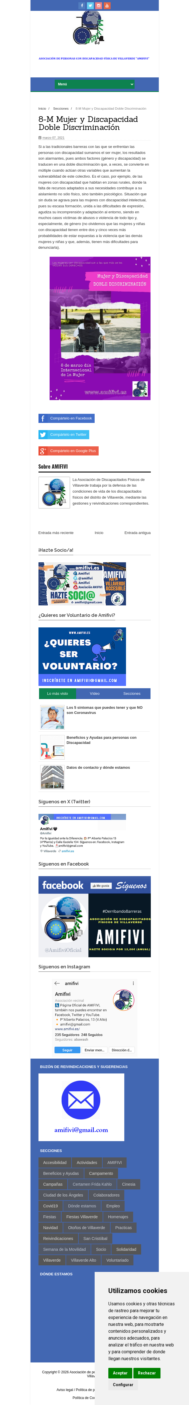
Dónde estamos (82, 1206)
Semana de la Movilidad (64, 1249)
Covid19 (50, 1206)
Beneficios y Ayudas (61, 1173)
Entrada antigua (138, 533)
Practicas (123, 1227)
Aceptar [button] (120, 1373)
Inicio (42, 108)
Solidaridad (126, 1249)
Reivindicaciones (58, 1238)
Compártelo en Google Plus (67, 450)
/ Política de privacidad (91, 1390)
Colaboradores (107, 1195)
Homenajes (118, 1217)
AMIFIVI (114, 1162)
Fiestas (49, 1217)
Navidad (50, 1227)
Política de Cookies (87, 1398)
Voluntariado (117, 1260)
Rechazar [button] (147, 1373)
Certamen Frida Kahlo (92, 1184)
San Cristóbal (95, 1238)
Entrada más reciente (56, 533)
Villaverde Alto (83, 1260)
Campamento (101, 1173)
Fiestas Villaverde (82, 1217)
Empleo (113, 1206)
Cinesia (128, 1184)
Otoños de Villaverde (86, 1227)
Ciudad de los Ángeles (63, 1195)
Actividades (87, 1162)
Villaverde (52, 1260)
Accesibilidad (55, 1162)
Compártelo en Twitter (62, 434)
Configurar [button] (123, 1384)
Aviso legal (65, 1390)
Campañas (53, 1184)
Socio (101, 1249)
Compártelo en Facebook (65, 418)
